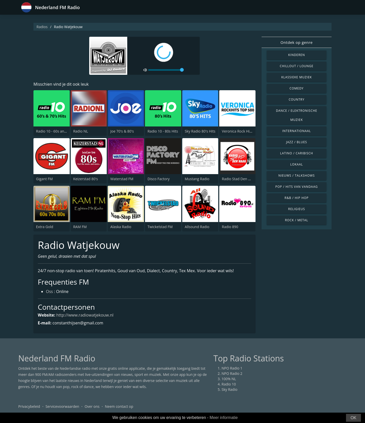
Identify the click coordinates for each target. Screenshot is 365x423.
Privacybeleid (29, 406)
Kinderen (296, 55)
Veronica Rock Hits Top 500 (244, 131)
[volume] (166, 70)
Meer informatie (224, 417)
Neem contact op (119, 406)
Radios (42, 26)
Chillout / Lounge (297, 66)
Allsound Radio (197, 226)
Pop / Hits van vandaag (296, 187)
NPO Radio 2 (232, 373)
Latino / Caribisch (296, 153)
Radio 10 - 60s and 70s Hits (58, 131)
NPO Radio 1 (232, 368)
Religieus (296, 209)
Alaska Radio (120, 226)
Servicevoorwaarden (62, 406)
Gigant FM (44, 178)
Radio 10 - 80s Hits (163, 131)
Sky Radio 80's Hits (200, 131)
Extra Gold (44, 226)
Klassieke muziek (296, 77)
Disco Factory (159, 178)
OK (353, 418)
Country (296, 99)
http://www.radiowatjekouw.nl (85, 315)
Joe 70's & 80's (122, 131)
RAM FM (80, 226)
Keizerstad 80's (85, 178)
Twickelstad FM (160, 226)
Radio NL (80, 131)
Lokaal (296, 164)
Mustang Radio (197, 178)
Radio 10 (229, 384)
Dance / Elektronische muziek (296, 115)
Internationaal (296, 131)
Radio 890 (230, 226)
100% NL (229, 378)
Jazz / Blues (296, 142)
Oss (49, 291)
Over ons (92, 406)
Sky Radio (230, 389)
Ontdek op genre (296, 42)
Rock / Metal (296, 220)
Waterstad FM (121, 178)
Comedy (296, 88)
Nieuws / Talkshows (296, 175)
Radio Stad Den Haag (239, 178)
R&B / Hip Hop (297, 198)
